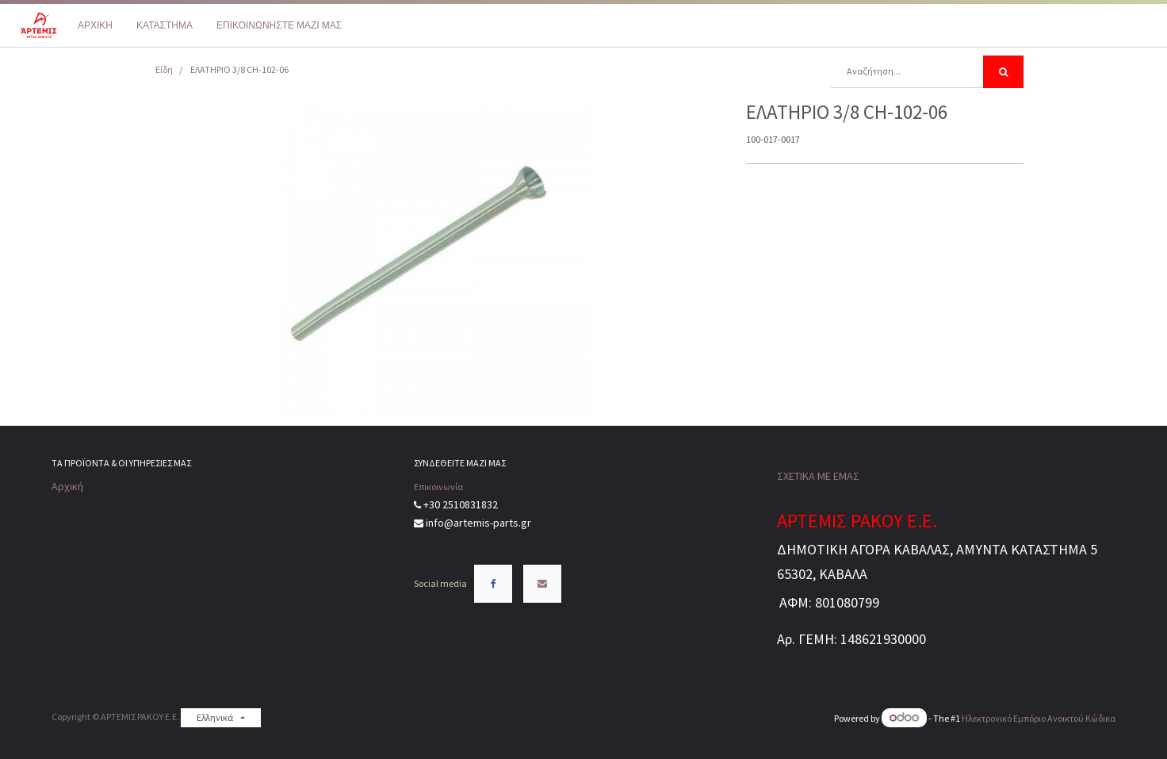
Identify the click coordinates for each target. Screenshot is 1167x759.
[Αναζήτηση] (1003, 72)
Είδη (164, 69)
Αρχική (67, 486)
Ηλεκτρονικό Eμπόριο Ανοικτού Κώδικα (1038, 718)
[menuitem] (95, 25)
